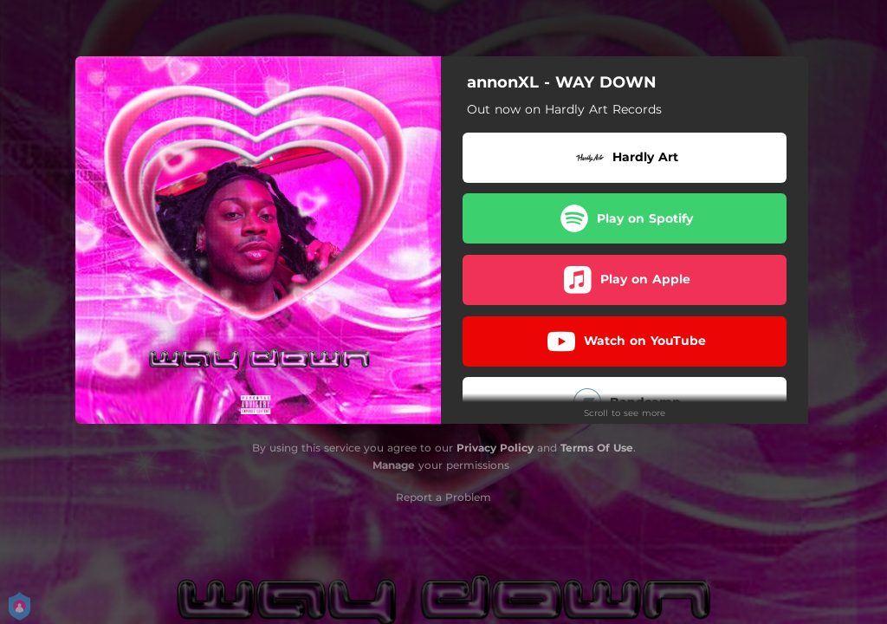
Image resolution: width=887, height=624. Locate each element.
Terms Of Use (596, 447)
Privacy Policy (495, 447)
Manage (393, 464)
